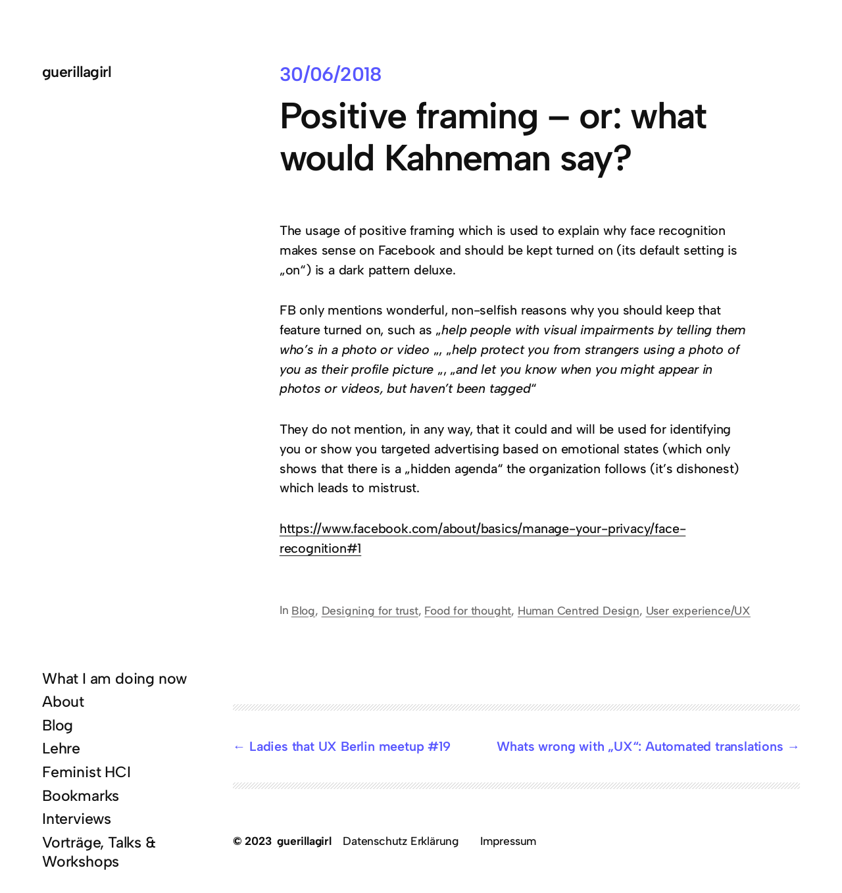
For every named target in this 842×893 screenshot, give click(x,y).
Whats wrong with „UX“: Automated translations (640, 746)
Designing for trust (370, 610)
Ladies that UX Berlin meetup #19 (350, 746)
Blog (303, 610)
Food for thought (467, 610)
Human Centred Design (578, 610)
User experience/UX (698, 610)
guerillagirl (77, 72)
